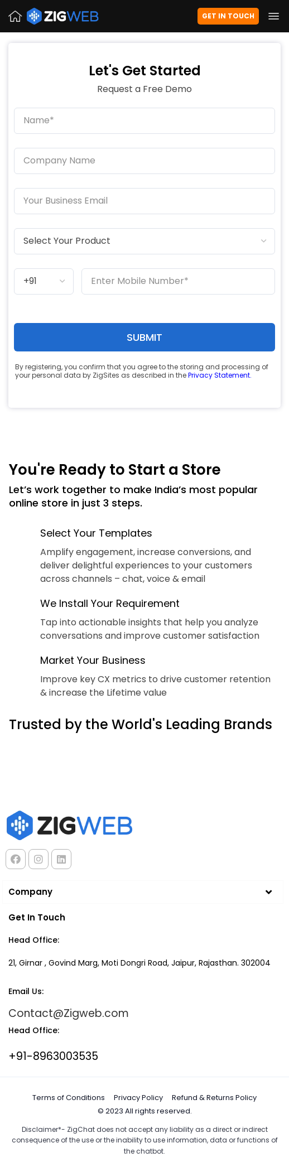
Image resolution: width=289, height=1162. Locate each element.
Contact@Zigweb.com (68, 1013)
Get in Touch (228, 16)
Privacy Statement (219, 375)
